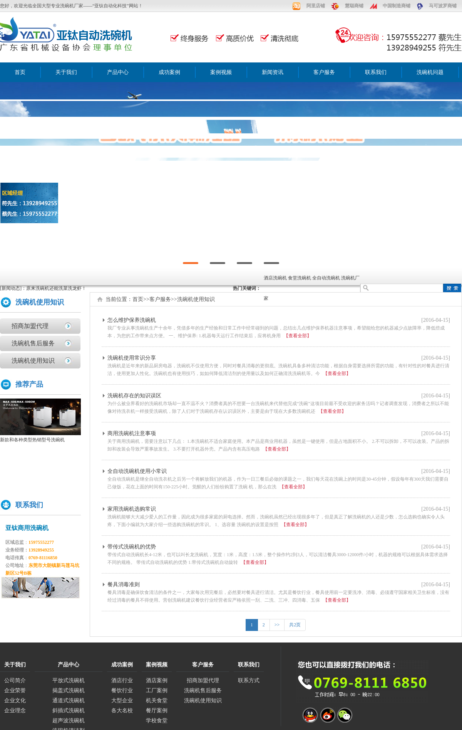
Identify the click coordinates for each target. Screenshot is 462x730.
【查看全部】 (297, 335)
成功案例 (169, 72)
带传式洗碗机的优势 (131, 547)
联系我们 (376, 72)
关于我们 (66, 72)
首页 (20, 72)
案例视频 (221, 72)
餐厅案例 (156, 710)
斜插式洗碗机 (68, 710)
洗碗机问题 (430, 72)
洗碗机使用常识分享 (131, 358)
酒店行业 (122, 680)
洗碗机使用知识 (33, 360)
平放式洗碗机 (68, 680)
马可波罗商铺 (443, 5)
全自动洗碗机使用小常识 (137, 471)
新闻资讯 (272, 72)
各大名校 (122, 710)
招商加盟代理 (30, 326)
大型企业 (122, 700)
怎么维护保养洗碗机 (131, 320)
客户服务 (324, 72)
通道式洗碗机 (68, 700)
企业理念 (15, 710)
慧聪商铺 (354, 5)
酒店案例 (156, 680)
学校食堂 (156, 720)
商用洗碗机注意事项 (131, 433)
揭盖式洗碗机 (68, 690)
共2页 (295, 624)
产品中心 (118, 72)
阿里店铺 (315, 5)
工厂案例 (156, 690)
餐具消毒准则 (123, 584)
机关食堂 (156, 700)
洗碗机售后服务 (33, 343)
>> (277, 624)
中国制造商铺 (396, 5)
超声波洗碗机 (68, 720)
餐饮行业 (122, 690)
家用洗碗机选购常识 (131, 509)
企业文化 (15, 700)
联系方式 (248, 680)
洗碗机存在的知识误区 (134, 396)
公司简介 (15, 680)
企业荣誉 (15, 690)
